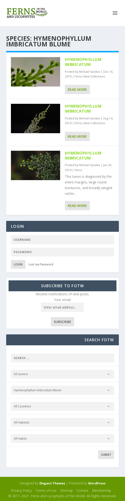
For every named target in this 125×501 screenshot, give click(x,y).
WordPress (97, 483)
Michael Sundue (89, 72)
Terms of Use (46, 490)
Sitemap (66, 490)
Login (18, 264)
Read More (77, 89)
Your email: (62, 299)
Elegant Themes (52, 483)
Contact (82, 490)
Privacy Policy (21, 490)
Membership (101, 490)
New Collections (94, 76)
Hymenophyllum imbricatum (83, 62)
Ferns (78, 76)
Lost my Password (41, 264)
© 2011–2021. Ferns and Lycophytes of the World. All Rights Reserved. (62, 496)
